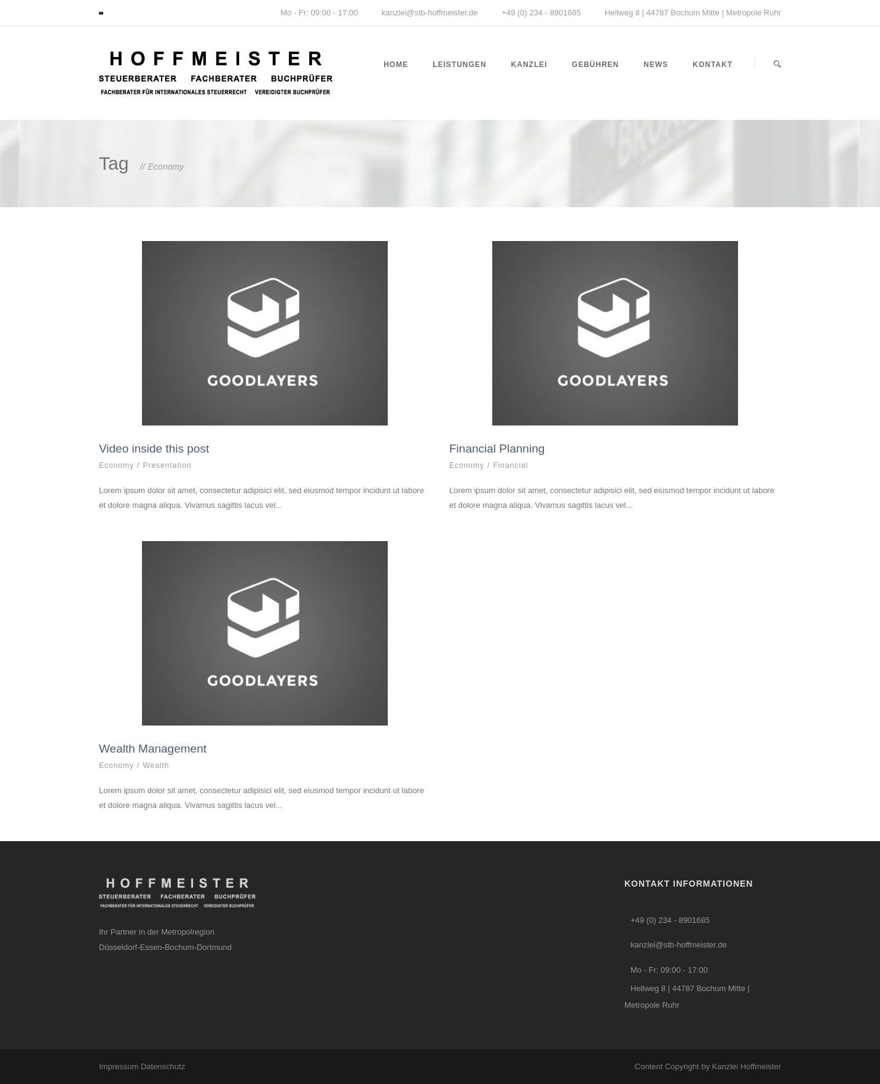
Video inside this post (154, 448)
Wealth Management (152, 748)
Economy (116, 465)
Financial (510, 465)
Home (395, 64)
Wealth (156, 765)
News (655, 64)
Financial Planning (496, 448)
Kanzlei (529, 64)
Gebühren (595, 64)
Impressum (120, 1066)
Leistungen (459, 64)
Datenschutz (163, 1066)
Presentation (167, 465)
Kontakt (713, 64)
